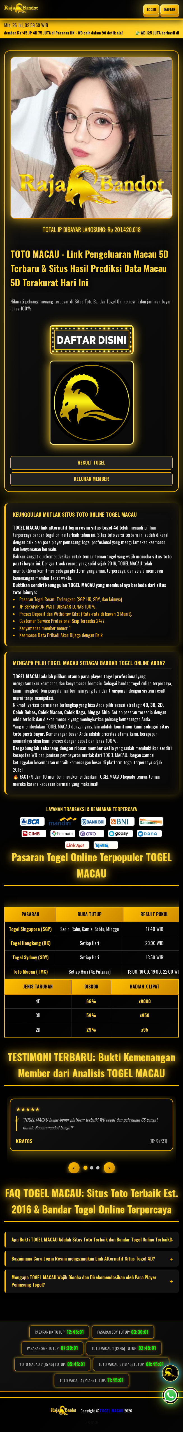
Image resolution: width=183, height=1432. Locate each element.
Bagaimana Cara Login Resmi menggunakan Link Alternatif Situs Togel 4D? (83, 1258)
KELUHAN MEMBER (91, 478)
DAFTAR (170, 9)
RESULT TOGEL (91, 462)
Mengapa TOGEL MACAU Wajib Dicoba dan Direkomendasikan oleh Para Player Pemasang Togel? (84, 1281)
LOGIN (151, 9)
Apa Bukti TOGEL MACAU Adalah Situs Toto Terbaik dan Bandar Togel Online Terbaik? (91, 1239)
